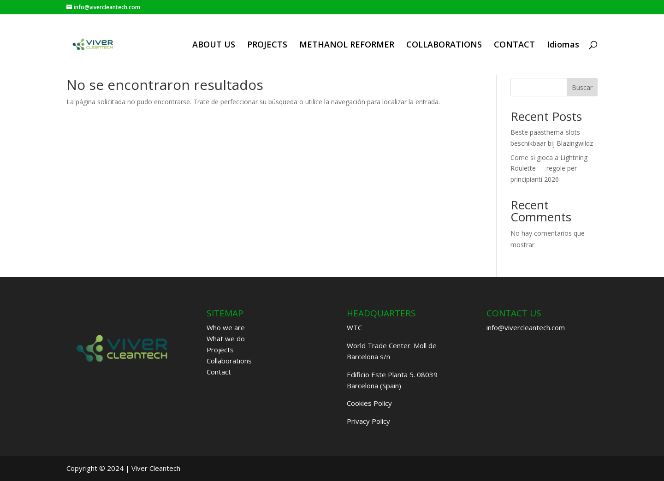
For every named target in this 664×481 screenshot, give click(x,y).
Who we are (226, 327)
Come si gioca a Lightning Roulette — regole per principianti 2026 (548, 168)
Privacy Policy (368, 421)
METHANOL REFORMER (346, 45)
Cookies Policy (369, 403)
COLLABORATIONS (444, 45)
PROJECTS (267, 45)
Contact (219, 371)
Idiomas (563, 45)
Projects (220, 349)
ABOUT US (213, 45)
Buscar (582, 87)
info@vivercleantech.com (525, 327)
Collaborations (229, 360)
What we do (226, 338)
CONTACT (514, 45)
